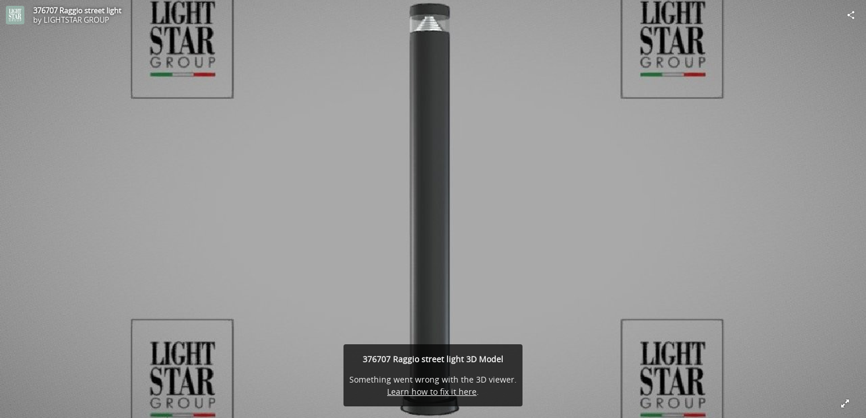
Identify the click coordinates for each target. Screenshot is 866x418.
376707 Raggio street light (77, 10)
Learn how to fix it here (432, 391)
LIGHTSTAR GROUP (76, 20)
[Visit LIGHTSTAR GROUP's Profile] (15, 15)
